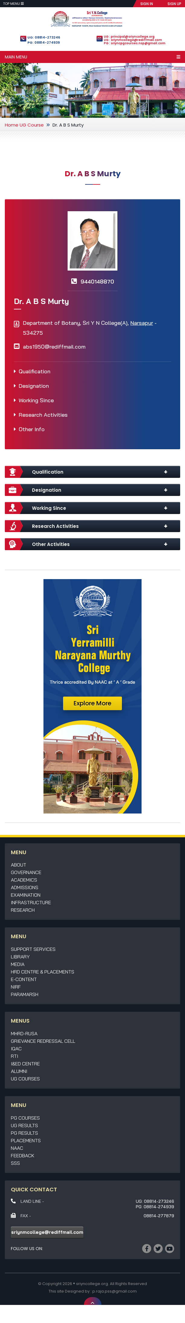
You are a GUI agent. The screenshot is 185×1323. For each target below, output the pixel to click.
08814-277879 (159, 1215)
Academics (24, 880)
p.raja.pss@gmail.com (114, 1291)
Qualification (34, 371)
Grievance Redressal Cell (43, 1041)
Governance (26, 872)
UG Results (24, 1125)
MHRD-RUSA (24, 1033)
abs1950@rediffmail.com (54, 346)
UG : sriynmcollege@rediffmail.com (133, 40)
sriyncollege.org (92, 1284)
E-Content (24, 979)
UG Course (32, 125)
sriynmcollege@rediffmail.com (47, 1232)
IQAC (16, 1049)
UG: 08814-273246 (43, 37)
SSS (15, 1163)
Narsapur (141, 322)
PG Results (24, 1133)
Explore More (92, 703)
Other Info (32, 429)
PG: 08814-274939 (43, 42)
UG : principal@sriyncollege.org (129, 36)
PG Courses (25, 1118)
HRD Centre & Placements (42, 972)
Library (20, 957)
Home (11, 125)
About (18, 865)
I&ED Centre (25, 1064)
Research (23, 910)
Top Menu (13, 3)
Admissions (24, 887)
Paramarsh (24, 994)
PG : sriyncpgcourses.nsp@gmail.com (134, 43)
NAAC (17, 1148)
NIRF (16, 987)
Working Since (36, 400)
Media (17, 964)
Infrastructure (31, 902)
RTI (14, 1056)
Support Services (33, 949)
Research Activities (43, 414)
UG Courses (25, 1079)
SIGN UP (174, 3)
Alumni (19, 1071)
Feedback (22, 1155)
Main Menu (92, 57)
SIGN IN (146, 3)
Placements (26, 1140)
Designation (34, 385)
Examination (25, 895)
